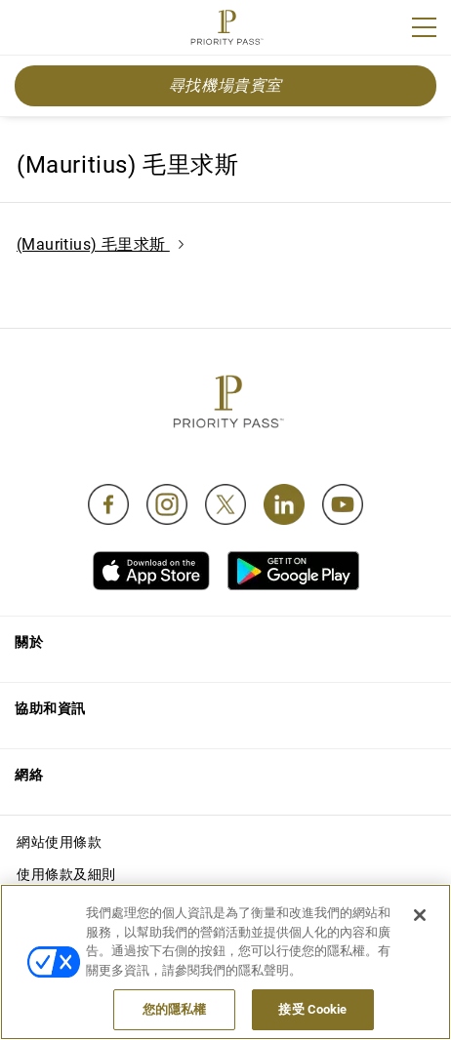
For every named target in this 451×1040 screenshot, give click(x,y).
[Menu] (424, 27)
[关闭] (419, 915)
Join (27, 30)
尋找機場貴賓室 (225, 85)
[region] (225, 962)
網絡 (29, 774)
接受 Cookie (312, 1009)
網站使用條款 (59, 842)
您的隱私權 (175, 1009)
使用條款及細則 (66, 874)
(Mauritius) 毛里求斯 (100, 244)
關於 (29, 642)
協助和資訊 (50, 708)
